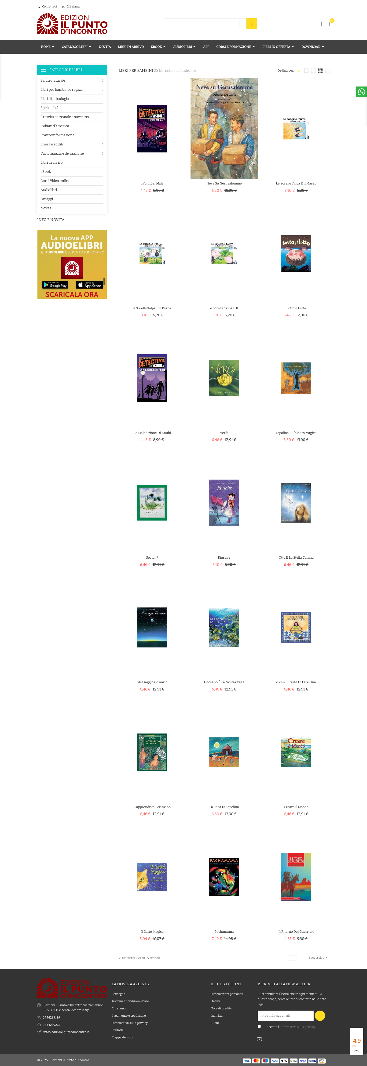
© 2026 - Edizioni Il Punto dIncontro (63, 1060)
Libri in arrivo (51, 162)
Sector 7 (152, 558)
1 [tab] (104, 281)
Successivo (318, 958)
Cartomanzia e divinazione (62, 153)
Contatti (117, 1030)
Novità (45, 208)
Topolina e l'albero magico (296, 433)
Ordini (215, 1001)
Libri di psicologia (54, 99)
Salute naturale (52, 80)
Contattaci (47, 6)
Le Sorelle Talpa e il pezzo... (152, 308)
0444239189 (51, 1017)
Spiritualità (49, 108)
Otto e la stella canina (296, 558)
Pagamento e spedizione (129, 1015)
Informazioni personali (227, 994)
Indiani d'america (54, 126)
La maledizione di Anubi (152, 433)
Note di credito (221, 1008)
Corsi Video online (55, 181)
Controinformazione (57, 135)
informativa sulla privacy (298, 1027)
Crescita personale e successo (64, 117)
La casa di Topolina (224, 807)
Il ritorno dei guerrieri (296, 932)
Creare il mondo (296, 807)
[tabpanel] (72, 282)
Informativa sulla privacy (130, 1023)
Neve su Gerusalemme (224, 183)
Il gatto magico (152, 932)
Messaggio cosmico (152, 682)
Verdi (224, 433)
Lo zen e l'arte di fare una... (296, 682)
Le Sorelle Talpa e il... (224, 308)
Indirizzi (217, 1015)
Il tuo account (226, 984)
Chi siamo (71, 6)
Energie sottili (51, 144)
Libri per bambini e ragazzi (61, 89)
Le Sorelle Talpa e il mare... (296, 183)
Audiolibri (48, 190)
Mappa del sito (122, 1037)
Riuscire (224, 558)
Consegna (118, 994)
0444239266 (52, 1024)
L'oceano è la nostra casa (224, 682)
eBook (45, 172)
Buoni (215, 1023)
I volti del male (152, 183)
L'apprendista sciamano (152, 807)
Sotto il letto (296, 308)
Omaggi (46, 199)
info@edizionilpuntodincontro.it (66, 1031)
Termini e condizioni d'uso (130, 1001)
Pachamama (224, 932)
